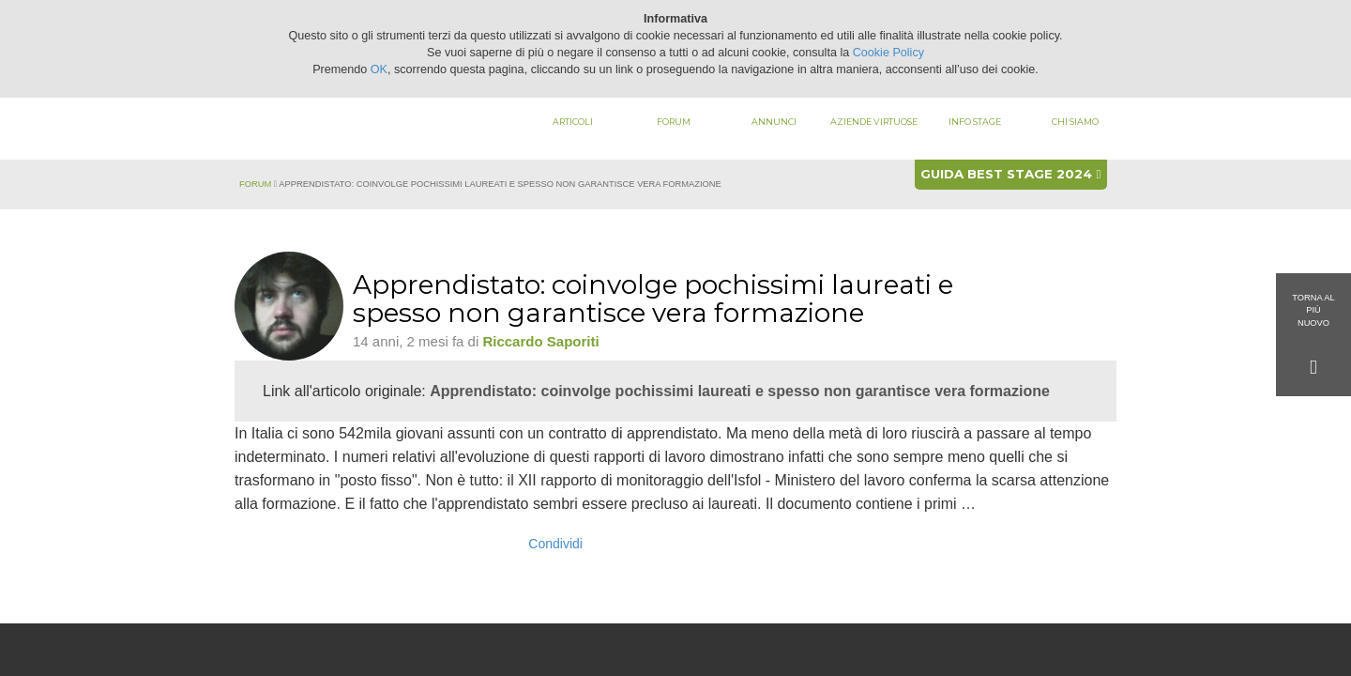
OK (379, 69)
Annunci (774, 121)
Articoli (573, 121)
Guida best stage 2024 (1010, 173)
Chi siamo (1075, 121)
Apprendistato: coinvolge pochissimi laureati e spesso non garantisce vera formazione (740, 391)
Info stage (975, 121)
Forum (674, 121)
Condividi (555, 543)
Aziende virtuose (874, 121)
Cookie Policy (888, 52)
